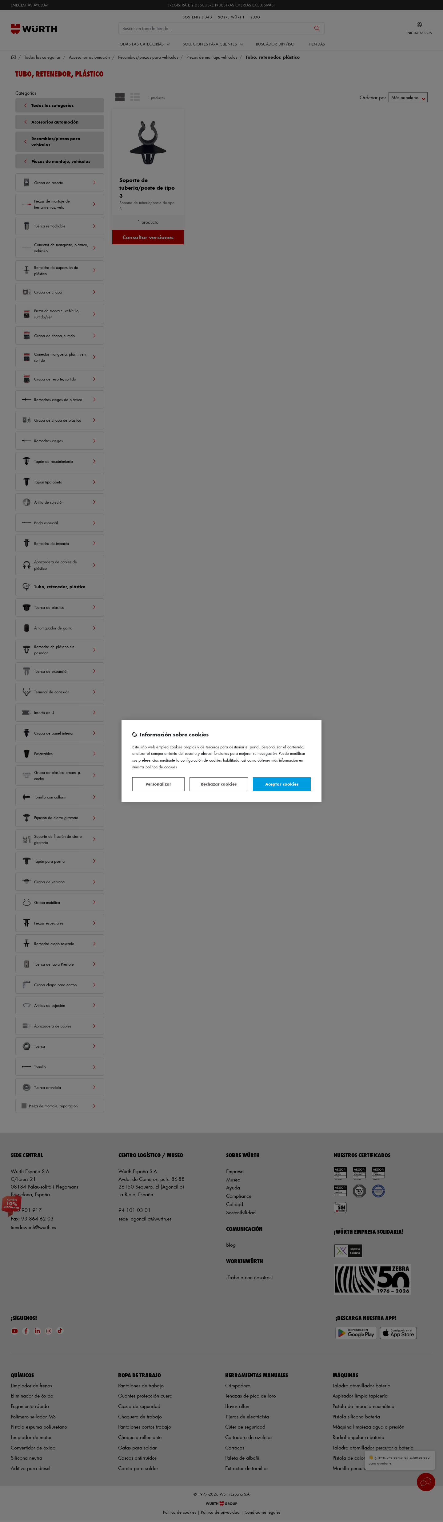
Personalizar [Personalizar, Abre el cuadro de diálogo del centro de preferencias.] (158, 784)
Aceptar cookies (281, 784)
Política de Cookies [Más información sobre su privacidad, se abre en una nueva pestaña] (161, 766)
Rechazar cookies (219, 784)
